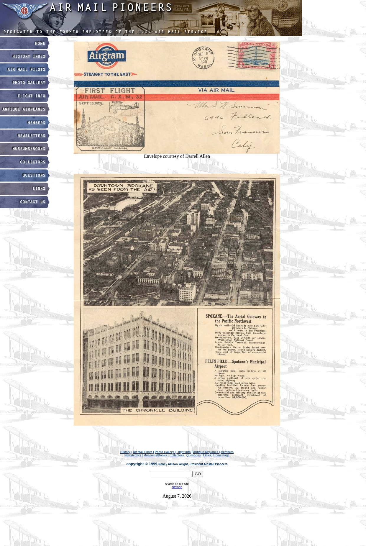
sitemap (177, 487)
